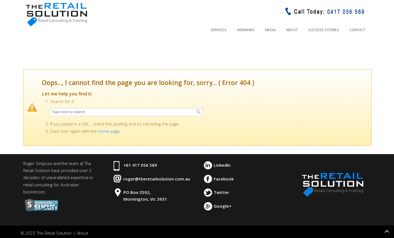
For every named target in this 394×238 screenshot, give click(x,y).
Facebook (224, 179)
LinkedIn (222, 165)
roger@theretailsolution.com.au (156, 179)
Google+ (222, 206)
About (82, 233)
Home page (109, 131)
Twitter (221, 192)
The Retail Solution (56, 14)
